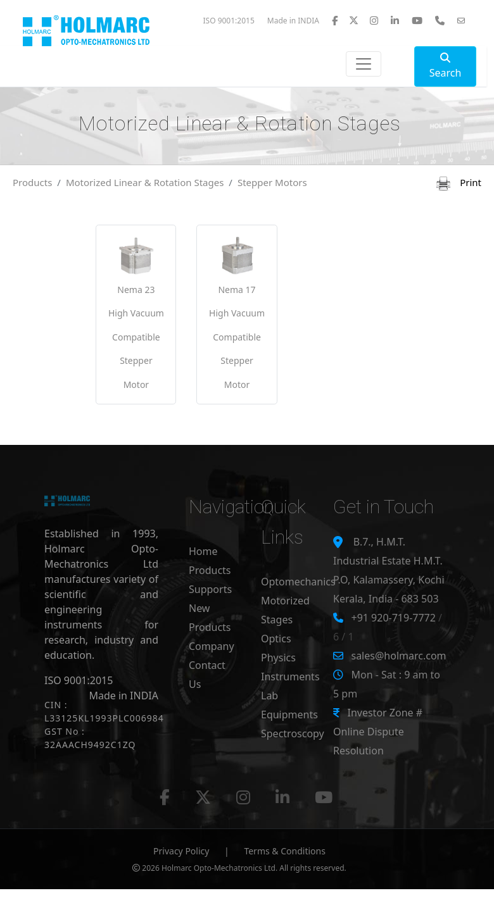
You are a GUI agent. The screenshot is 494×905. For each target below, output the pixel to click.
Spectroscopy (292, 733)
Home (203, 551)
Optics (276, 639)
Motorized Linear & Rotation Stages (145, 182)
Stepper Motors (272, 182)
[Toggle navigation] (363, 64)
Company (211, 646)
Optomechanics (298, 582)
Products (32, 182)
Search (445, 66)
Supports (210, 589)
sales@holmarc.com (398, 656)
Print (458, 182)
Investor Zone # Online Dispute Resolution (377, 732)
